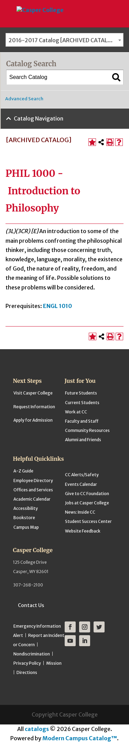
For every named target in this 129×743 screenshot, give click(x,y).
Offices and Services (33, 489)
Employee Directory (33, 480)
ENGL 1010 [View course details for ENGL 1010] (57, 305)
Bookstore (24, 517)
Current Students (82, 402)
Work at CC (76, 411)
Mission (54, 663)
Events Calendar (81, 484)
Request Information (34, 406)
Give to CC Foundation (87, 493)
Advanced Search (24, 99)
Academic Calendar (32, 499)
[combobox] (64, 40)
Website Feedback (82, 531)
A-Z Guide (23, 470)
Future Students (81, 393)
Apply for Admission (33, 420)
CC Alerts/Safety (82, 474)
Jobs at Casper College (87, 502)
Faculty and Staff (81, 421)
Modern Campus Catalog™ (79, 738)
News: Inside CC (80, 512)
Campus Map (26, 527)
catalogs (37, 728)
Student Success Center (88, 521)
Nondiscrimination (31, 653)
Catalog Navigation (38, 118)
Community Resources (87, 430)
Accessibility (25, 508)
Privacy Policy (27, 663)
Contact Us (31, 605)
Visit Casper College (33, 393)
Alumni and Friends (83, 439)
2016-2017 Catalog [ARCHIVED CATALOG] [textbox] (63, 40)
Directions (27, 672)
